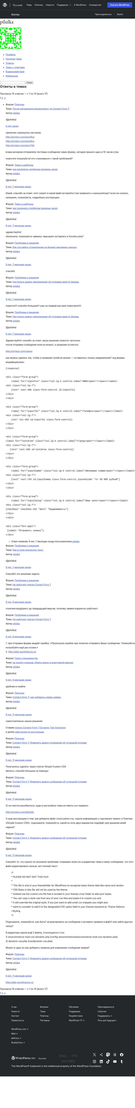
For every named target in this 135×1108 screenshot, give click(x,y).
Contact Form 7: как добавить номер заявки (37, 697)
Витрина (44, 1007)
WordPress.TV (76, 1020)
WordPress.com (19, 1029)
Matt (14, 1033)
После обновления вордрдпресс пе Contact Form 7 (41, 108)
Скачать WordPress (119, 5)
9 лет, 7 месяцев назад (18, 186)
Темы (42, 1011)
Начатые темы (14, 58)
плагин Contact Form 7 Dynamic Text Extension (40, 727)
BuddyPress (18, 1042)
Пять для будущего (107, 1020)
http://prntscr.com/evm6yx (20, 141)
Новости (15, 1011)
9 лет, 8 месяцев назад (18, 602)
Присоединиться (106, 1007)
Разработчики (76, 1016)
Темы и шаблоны (24, 165)
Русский (42, 1058)
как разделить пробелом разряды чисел (35, 169)
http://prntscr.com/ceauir (19, 351)
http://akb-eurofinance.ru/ (22, 651)
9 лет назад (12, 126)
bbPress (16, 1038)
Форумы (15, 14)
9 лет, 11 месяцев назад (19, 714)
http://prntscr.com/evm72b (20, 145)
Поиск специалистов (26, 658)
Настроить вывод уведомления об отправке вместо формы (46, 281)
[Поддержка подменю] (63, 5)
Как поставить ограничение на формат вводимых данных (45, 247)
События (102, 1011)
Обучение (74, 1007)
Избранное (12, 75)
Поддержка (74, 1011)
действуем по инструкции (29, 731)
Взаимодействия (15, 71)
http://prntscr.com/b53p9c (20, 812)
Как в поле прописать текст (28, 550)
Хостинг (15, 1016)
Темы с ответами (15, 67)
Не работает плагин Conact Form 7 (32, 584)
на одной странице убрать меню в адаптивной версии (43, 662)
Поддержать (105, 1016)
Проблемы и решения (27, 242)
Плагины (19, 104)
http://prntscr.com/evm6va (20, 136)
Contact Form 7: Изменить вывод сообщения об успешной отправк (50, 742)
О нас (14, 1007)
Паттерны (45, 1020)
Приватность (17, 1020)
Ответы (10, 63)
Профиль (11, 54)
